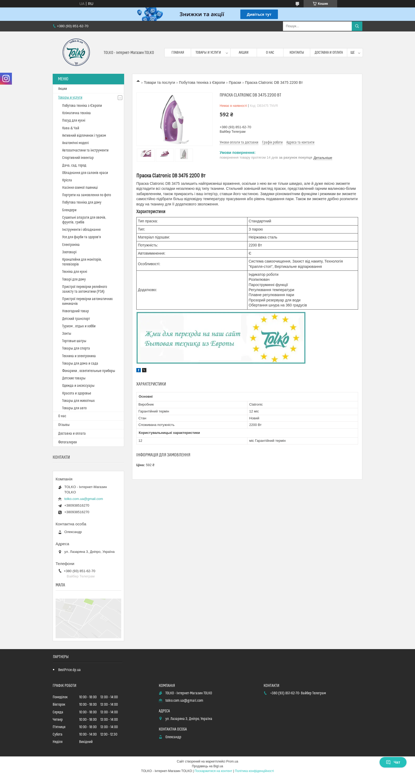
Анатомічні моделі (75, 143)
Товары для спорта (76, 348)
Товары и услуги (208, 52)
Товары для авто (74, 408)
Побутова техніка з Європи (202, 82)
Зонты (66, 334)
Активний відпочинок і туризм (84, 136)
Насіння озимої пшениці (80, 188)
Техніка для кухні (74, 272)
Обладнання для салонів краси (85, 173)
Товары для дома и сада (80, 363)
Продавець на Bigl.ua (207, 766)
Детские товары (73, 378)
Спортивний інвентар (78, 158)
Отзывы (64, 425)
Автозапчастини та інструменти (85, 150)
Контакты (297, 52)
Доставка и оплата (329, 52)
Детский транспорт (76, 319)
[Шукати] (357, 26)
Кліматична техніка (76, 113)
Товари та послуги (159, 82)
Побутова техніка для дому (81, 202)
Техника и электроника (79, 356)
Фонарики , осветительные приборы (88, 371)
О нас (270, 52)
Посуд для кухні (73, 120)
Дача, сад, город (74, 165)
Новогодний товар (75, 311)
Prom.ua (232, 761)
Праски (235, 82)
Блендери (69, 210)
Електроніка (71, 245)
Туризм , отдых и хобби (79, 326)
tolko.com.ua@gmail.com (83, 499)
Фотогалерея (67, 442)
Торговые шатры (74, 341)
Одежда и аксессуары (78, 386)
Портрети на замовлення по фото (86, 195)
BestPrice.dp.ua (69, 670)
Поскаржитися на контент (213, 771)
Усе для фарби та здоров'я (81, 237)
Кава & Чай (70, 128)
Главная (178, 52)
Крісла (67, 180)
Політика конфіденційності (254, 771)
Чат (393, 762)
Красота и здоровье (76, 393)
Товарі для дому (74, 279)
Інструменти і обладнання (81, 230)
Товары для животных (78, 401)
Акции (244, 52)
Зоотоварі (69, 252)
